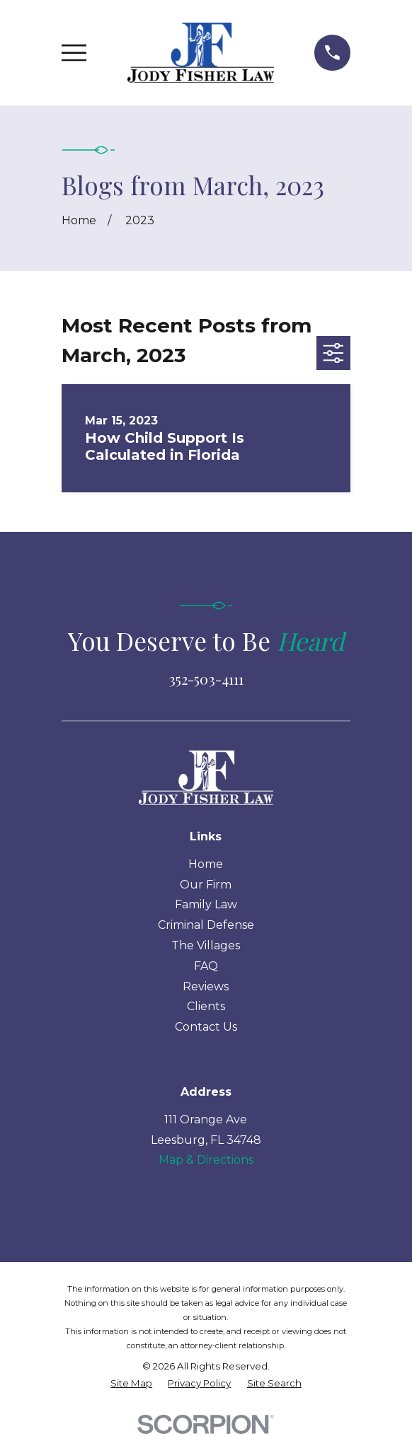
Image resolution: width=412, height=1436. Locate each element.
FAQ (206, 966)
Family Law (206, 904)
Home (205, 864)
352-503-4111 (206, 678)
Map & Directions (206, 1159)
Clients (206, 1006)
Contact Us (206, 1026)
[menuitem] (131, 1383)
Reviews (206, 986)
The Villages (205, 945)
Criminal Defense (206, 925)
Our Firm (205, 884)
